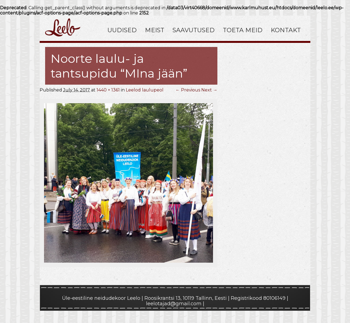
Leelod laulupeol (145, 90)
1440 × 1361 (108, 90)
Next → (209, 90)
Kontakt (286, 30)
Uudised (122, 30)
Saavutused (194, 30)
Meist (154, 30)
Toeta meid (242, 30)
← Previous (188, 90)
